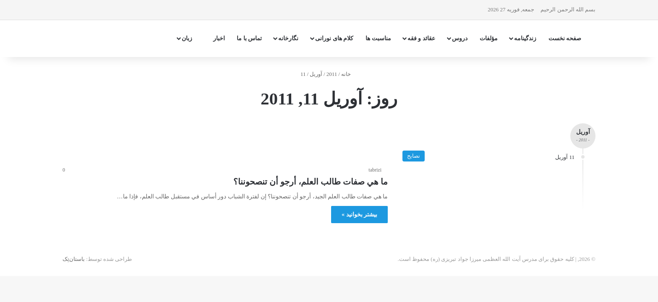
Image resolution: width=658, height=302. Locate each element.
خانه (349, 74)
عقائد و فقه (421, 38)
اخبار (219, 38)
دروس (459, 38)
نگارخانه (288, 38)
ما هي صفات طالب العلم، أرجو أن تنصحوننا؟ (310, 181)
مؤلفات (489, 38)
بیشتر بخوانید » (359, 214)
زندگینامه (525, 38)
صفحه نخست (565, 38)
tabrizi (374, 170)
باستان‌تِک (74, 259)
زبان (191, 38)
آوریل (316, 74)
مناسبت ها (378, 38)
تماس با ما (249, 38)
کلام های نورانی (334, 38)
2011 (331, 74)
